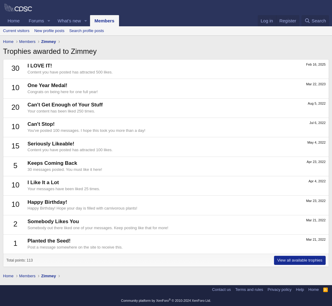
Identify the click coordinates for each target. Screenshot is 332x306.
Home (14, 20)
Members (104, 20)
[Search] (315, 20)
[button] (49, 20)
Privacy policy (280, 289)
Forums (36, 20)
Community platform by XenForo (166, 300)
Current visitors (16, 30)
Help (300, 289)
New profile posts (49, 30)
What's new (69, 20)
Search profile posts (86, 30)
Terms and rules (249, 289)
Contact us (221, 289)
